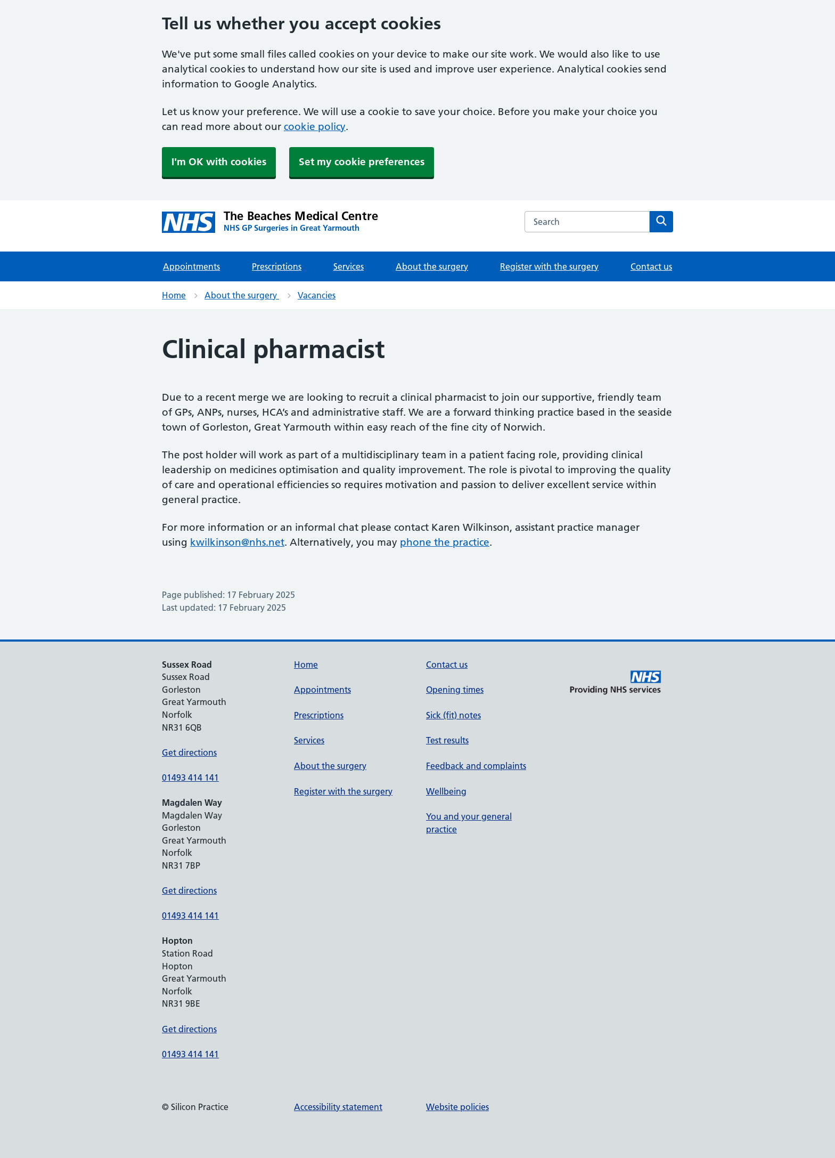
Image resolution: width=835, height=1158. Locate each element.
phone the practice (444, 542)
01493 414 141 (190, 777)
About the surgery (432, 266)
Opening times (455, 689)
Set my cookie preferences (361, 162)
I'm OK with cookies (218, 162)
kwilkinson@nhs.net (237, 542)
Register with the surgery (549, 266)
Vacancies (316, 295)
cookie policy (315, 126)
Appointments (191, 266)
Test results (447, 740)
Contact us (651, 266)
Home (174, 295)
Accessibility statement (338, 1107)
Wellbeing (446, 791)
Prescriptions (276, 266)
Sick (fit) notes (453, 715)
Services (348, 266)
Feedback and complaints (476, 765)
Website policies (457, 1107)
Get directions (189, 752)
